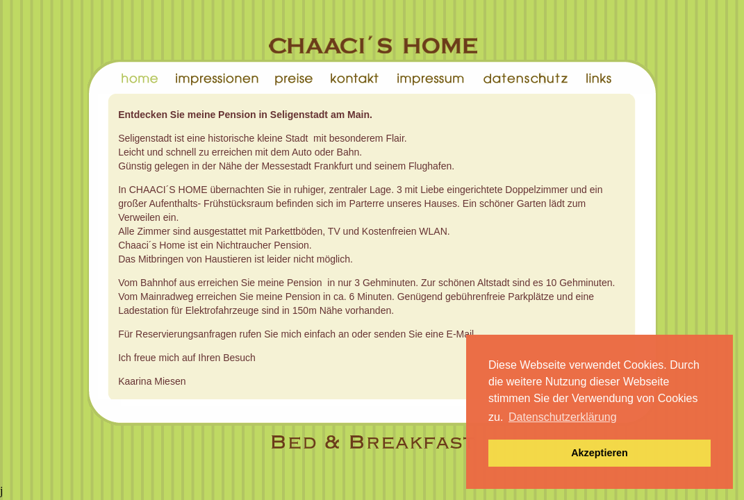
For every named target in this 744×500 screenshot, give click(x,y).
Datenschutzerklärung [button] (563, 417)
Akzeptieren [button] (599, 452)
